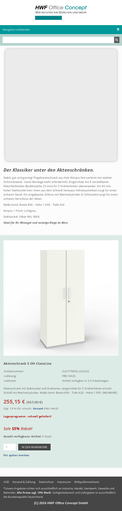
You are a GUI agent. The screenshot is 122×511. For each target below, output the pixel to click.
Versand (38, 408)
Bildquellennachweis (86, 482)
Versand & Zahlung (23, 482)
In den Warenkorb (34, 447)
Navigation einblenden (16, 29)
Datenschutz (46, 482)
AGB (6, 482)
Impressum (64, 482)
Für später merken (16, 455)
